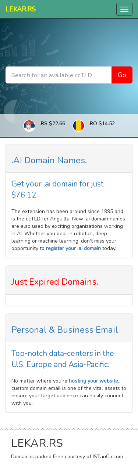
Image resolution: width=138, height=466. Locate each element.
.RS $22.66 (52, 123)
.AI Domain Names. (49, 160)
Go (122, 75)
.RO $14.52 (102, 123)
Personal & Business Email (64, 330)
